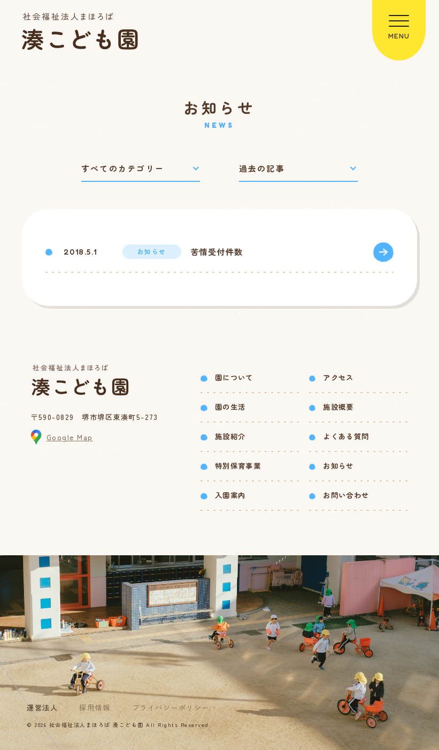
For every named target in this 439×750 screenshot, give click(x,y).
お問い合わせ (346, 495)
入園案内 (230, 495)
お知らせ (338, 466)
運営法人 (42, 707)
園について (234, 377)
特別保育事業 (238, 466)
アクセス (338, 377)
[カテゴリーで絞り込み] (140, 168)
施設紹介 (230, 436)
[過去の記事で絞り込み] (298, 168)
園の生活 (230, 407)
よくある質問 (346, 436)
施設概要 (338, 407)
